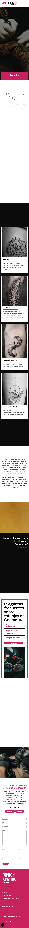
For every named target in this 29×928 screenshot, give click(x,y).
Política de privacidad (7, 906)
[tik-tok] (6, 921)
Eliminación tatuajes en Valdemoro (10, 898)
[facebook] (3, 921)
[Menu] (26, 2)
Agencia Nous (11, 888)
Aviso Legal (16, 858)
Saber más (13, 643)
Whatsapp (10, 811)
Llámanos (19, 811)
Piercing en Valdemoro (7, 901)
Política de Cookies (6, 912)
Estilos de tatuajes (6, 895)
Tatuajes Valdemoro (6, 892)
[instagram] (10, 921)
